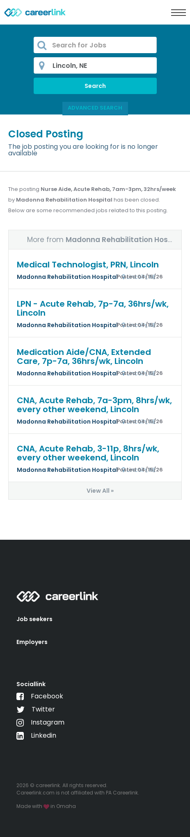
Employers (32, 642)
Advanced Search (95, 108)
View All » (100, 491)
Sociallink (31, 684)
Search (95, 86)
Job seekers (34, 619)
